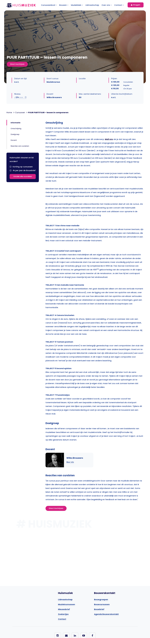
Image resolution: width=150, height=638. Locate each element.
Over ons (107, 5)
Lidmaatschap (92, 5)
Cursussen (20, 112)
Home (9, 112)
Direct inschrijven (17, 64)
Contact (119, 5)
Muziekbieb (77, 5)
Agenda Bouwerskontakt (106, 614)
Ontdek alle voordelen (22, 176)
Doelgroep (15, 134)
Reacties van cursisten (20, 146)
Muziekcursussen (66, 604)
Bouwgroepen (101, 599)
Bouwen (63, 5)
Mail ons (109, 139)
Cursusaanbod (49, 5)
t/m (20, 97)
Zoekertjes (63, 614)
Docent (14, 140)
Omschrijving (16, 128)
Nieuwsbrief (64, 609)
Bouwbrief (99, 609)
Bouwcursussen (102, 604)
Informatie (15, 122)
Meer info (70, 462)
